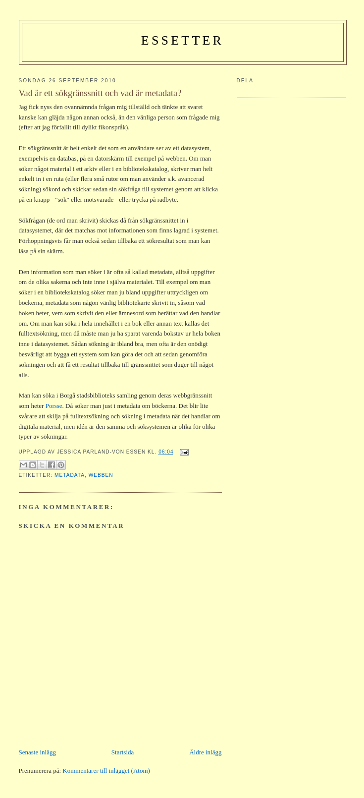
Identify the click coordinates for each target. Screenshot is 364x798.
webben (101, 475)
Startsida (122, 752)
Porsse (54, 405)
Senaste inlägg (37, 752)
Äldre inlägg (205, 752)
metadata (69, 475)
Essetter (182, 40)
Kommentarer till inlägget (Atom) (106, 770)
